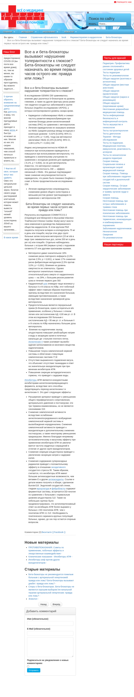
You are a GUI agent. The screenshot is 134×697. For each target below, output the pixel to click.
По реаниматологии (112, 237)
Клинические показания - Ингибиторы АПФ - (50, 556)
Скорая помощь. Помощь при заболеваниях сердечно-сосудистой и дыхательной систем (117, 178)
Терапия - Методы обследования (112, 138)
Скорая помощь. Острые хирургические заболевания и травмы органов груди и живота (117, 190)
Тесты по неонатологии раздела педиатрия (114, 156)
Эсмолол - (33, 599)
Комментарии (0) (33, 532)
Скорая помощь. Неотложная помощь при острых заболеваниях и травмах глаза (115, 202)
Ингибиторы (31, 380)
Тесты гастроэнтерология (115, 130)
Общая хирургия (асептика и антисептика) (117, 80)
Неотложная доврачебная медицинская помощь (116, 110)
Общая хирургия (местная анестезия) (116, 86)
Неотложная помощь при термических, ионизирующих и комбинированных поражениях (117, 221)
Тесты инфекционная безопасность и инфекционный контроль (115, 118)
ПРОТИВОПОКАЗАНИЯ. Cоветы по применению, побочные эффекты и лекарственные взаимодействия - (46, 550)
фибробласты (58, 488)
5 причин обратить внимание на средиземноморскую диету (14, 103)
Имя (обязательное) (37, 619)
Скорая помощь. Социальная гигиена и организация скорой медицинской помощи (114, 166)
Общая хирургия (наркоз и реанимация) (116, 98)
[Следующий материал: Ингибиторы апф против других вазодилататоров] (56, 604)
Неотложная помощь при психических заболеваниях (116, 211)
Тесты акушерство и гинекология (113, 126)
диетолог (12, 112)
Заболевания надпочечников (117, 228)
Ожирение (108, 234)
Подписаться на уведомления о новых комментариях (48, 661)
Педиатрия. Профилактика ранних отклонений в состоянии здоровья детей (116, 66)
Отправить (34, 670)
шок (45, 283)
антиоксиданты (56, 479)
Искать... (93, 24)
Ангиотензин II (35, 342)
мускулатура (43, 488)
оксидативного (58, 467)
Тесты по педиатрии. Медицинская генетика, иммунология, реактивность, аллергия (117, 147)
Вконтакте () (48, 532)
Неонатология (110, 231)
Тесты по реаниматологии (116, 75)
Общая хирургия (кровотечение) (111, 92)
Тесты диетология (112, 133)
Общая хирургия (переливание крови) (113, 104)
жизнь (13, 131)
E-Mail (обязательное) (38, 629)
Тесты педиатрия (111, 72)
